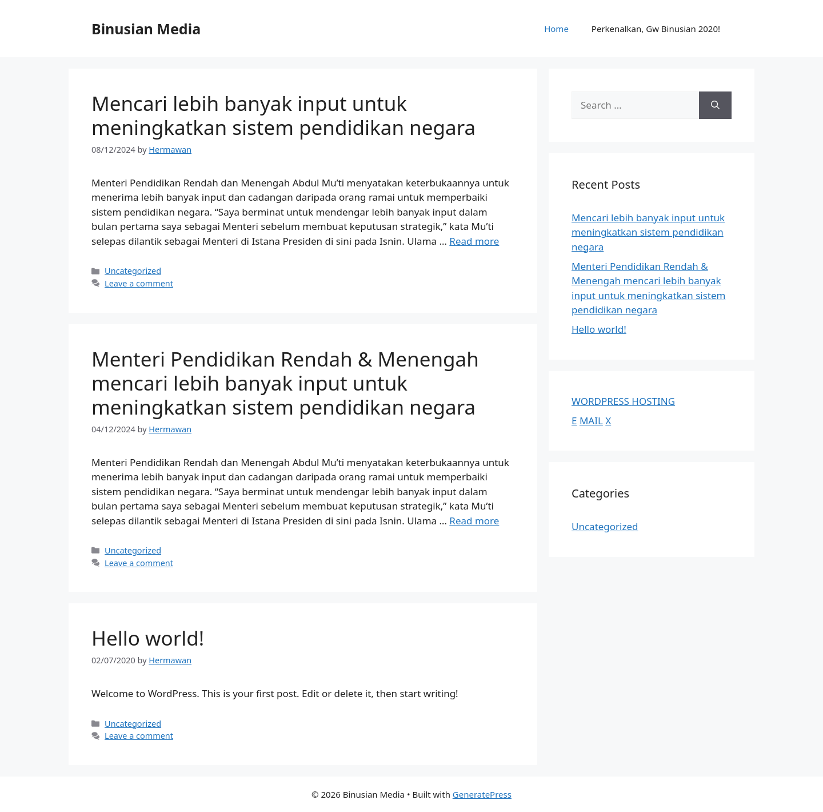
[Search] (715, 105)
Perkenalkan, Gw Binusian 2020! (656, 28)
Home (556, 28)
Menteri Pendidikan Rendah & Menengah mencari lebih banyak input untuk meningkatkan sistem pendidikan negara (285, 382)
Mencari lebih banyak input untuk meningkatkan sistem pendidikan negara (283, 115)
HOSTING (653, 401)
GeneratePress (482, 794)
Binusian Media (146, 28)
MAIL (591, 420)
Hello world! (147, 637)
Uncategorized (133, 270)
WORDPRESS (602, 401)
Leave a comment (139, 283)
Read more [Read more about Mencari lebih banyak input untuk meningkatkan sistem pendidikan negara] (474, 241)
